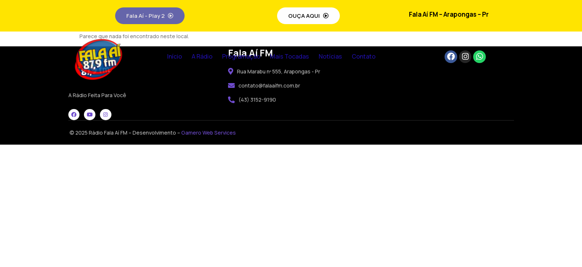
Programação (241, 56)
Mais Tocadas (289, 56)
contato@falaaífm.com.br (264, 85)
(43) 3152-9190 (252, 99)
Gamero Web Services (208, 132)
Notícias (330, 56)
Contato (363, 56)
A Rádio (202, 56)
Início (174, 56)
